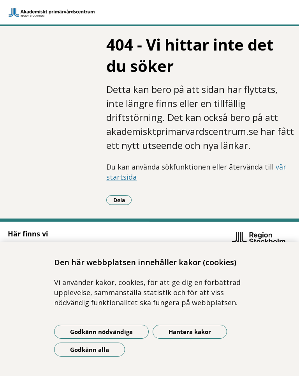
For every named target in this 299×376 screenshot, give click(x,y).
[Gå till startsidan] (149, 12)
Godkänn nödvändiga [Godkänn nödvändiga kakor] (101, 332)
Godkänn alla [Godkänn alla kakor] (89, 349)
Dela (122, 200)
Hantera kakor (190, 332)
